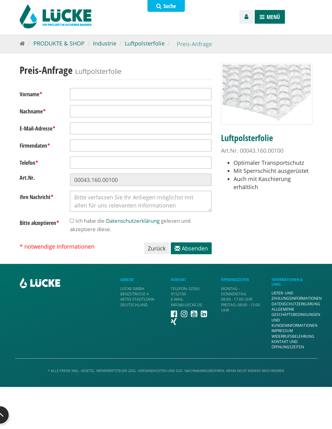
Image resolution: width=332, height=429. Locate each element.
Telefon (29, 162)
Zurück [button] (157, 248)
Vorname (31, 94)
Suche (166, 6)
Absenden (191, 248)
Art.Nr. (27, 177)
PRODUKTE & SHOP (58, 43)
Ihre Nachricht (37, 197)
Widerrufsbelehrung (293, 336)
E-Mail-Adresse (37, 128)
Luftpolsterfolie (145, 43)
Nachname (33, 111)
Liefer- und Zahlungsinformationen (297, 295)
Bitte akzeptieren (39, 222)
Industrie (104, 43)
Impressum (282, 330)
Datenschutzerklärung (133, 220)
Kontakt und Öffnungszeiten (288, 344)
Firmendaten (35, 145)
